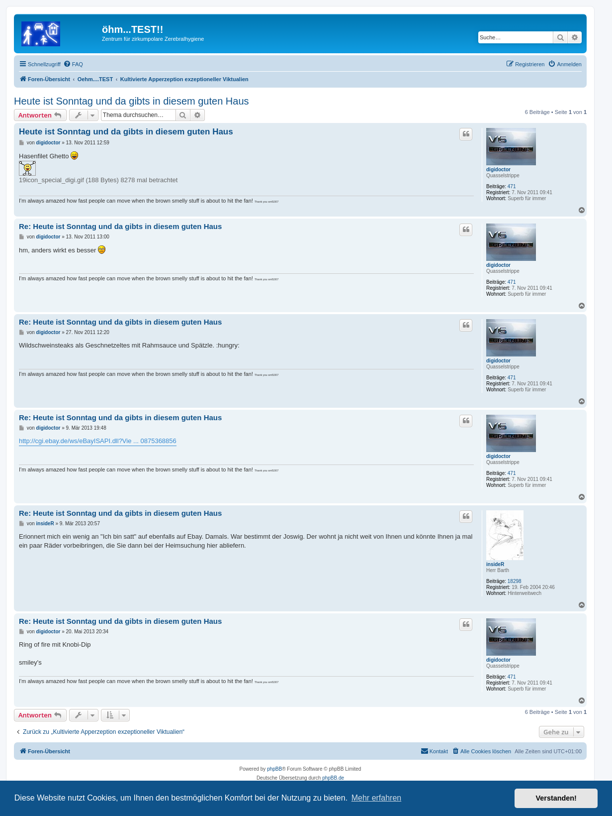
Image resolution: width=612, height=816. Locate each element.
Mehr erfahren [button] (376, 798)
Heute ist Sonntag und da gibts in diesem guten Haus (131, 101)
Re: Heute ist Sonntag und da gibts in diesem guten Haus (120, 226)
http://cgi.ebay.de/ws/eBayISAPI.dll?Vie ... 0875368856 (97, 441)
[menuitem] (73, 64)
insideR (495, 564)
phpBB (274, 769)
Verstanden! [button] (556, 798)
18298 (515, 581)
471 (512, 186)
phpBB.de (333, 778)
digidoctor (498, 169)
